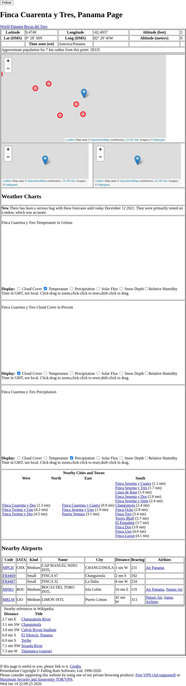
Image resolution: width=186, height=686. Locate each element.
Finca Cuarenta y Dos (19, 505)
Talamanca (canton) (36, 651)
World (5, 26)
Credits (75, 666)
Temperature (58, 289)
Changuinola (125, 505)
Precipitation (85, 289)
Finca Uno (123, 531)
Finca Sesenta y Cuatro (133, 483)
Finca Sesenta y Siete (131, 501)
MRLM (9, 599)
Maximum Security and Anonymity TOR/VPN (36, 679)
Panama (17, 26)
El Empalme (125, 523)
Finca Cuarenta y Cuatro (81, 505)
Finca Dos (123, 527)
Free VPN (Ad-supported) (155, 675)
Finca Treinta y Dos (17, 514)
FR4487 (9, 581)
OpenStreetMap (100, 139)
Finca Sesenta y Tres (131, 488)
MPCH (8, 568)
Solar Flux (109, 289)
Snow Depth (134, 289)
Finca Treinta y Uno (17, 510)
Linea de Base (126, 492)
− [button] (8, 69)
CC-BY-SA (132, 139)
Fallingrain (159, 139)
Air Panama (155, 568)
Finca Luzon (125, 536)
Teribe (26, 640)
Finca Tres (123, 514)
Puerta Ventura (73, 514)
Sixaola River (32, 646)
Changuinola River (36, 619)
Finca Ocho (124, 510)
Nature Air (174, 589)
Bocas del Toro (35, 26)
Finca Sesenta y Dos (131, 496)
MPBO (8, 589)
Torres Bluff (124, 518)
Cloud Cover (32, 289)
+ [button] (8, 61)
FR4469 (9, 576)
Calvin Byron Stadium (38, 630)
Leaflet (70, 139)
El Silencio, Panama (37, 635)
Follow (6, 2)
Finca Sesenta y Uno (78, 510)
